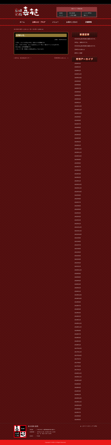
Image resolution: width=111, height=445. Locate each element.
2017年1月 (78, 369)
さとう (62, 14)
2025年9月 (78, 81)
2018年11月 (78, 327)
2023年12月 (78, 149)
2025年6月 (78, 92)
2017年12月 (78, 348)
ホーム (22, 22)
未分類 (35, 29)
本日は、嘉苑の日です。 (82, 42)
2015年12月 (78, 398)
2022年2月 (78, 220)
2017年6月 (78, 362)
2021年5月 (78, 252)
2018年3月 (78, 341)
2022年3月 (78, 216)
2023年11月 (78, 152)
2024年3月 (78, 138)
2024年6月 (78, 127)
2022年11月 (78, 188)
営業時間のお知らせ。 (60, 58)
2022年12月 (78, 184)
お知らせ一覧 (27, 29)
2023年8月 (78, 163)
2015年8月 (78, 409)
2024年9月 (78, 117)
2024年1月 (78, 145)
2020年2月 (78, 287)
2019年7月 (78, 305)
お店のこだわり (72, 22)
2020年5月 (78, 280)
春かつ (89, 14)
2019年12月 (78, 295)
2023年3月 (78, 174)
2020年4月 (78, 284)
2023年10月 (78, 156)
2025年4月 (78, 99)
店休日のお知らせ (80, 49)
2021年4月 (78, 255)
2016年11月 (78, 376)
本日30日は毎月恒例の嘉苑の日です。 (86, 39)
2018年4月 (78, 337)
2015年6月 (78, 416)
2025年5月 (78, 95)
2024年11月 (78, 109)
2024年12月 (78, 106)
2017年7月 (78, 359)
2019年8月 (78, 302)
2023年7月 (78, 166)
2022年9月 (78, 195)
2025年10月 (78, 77)
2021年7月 (78, 245)
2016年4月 (78, 387)
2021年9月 (78, 238)
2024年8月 (78, 120)
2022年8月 (78, 198)
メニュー (55, 22)
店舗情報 (88, 22)
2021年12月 (78, 227)
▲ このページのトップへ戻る (88, 426)
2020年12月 (78, 270)
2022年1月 (78, 223)
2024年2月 (78, 141)
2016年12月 (78, 373)
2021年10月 (78, 234)
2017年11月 (78, 352)
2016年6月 (78, 384)
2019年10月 (78, 298)
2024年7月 (78, 124)
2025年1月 (78, 102)
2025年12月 (78, 74)
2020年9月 (78, 273)
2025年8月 (78, 84)
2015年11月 (78, 401)
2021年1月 (78, 266)
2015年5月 (78, 419)
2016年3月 (78, 391)
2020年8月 (78, 277)
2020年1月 (78, 291)
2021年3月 (78, 259)
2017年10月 (78, 355)
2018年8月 (78, 330)
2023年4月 (78, 170)
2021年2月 (78, 262)
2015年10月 (78, 405)
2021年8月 (78, 241)
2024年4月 (78, 134)
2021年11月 (78, 230)
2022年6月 (78, 206)
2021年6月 (78, 248)
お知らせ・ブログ (38, 22)
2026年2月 (78, 67)
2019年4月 (78, 312)
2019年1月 (78, 319)
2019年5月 (78, 309)
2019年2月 (78, 316)
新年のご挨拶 (78, 53)
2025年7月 (78, 88)
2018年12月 (78, 323)
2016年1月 (78, 394)
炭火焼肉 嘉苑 (18, 29)
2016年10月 (78, 380)
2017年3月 (78, 366)
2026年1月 (78, 70)
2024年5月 (78, 131)
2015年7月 (78, 412)
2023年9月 (78, 159)
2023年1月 (78, 181)
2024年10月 (78, 113)
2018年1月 (78, 344)
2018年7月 (78, 334)
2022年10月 (78, 191)
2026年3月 (78, 63)
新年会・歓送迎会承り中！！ (23, 58)
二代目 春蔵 (74, 14)
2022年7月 (78, 202)
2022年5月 (78, 209)
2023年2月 (78, 177)
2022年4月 (78, 213)
